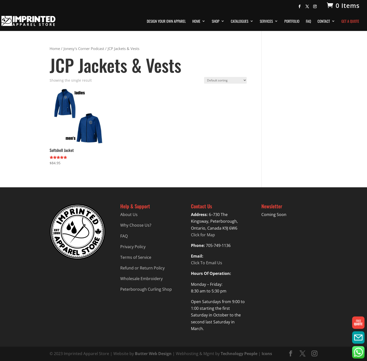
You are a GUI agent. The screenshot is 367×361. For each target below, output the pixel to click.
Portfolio (292, 21)
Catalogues (239, 21)
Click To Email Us (206, 262)
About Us (129, 214)
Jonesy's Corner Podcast (83, 48)
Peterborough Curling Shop (146, 289)
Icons (267, 353)
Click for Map (203, 235)
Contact (323, 21)
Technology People (239, 353)
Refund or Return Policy (142, 268)
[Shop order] (225, 80)
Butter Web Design (153, 353)
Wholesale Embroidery (141, 278)
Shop (215, 21)
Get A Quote (350, 21)
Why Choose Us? (135, 225)
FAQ (308, 21)
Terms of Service (135, 257)
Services (266, 21)
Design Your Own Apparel (166, 21)
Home (196, 21)
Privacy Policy (133, 246)
